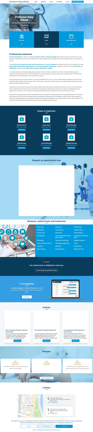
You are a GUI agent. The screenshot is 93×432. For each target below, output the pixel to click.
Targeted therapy (78, 230)
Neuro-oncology (41, 249)
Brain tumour (58, 233)
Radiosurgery (40, 240)
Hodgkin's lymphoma (79, 240)
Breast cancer (40, 227)
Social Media (59, 1)
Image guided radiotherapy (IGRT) (81, 236)
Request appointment (78, 1)
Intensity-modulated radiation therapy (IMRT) (63, 236)
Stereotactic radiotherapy (62, 240)
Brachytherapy (40, 235)
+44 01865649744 (54, 402)
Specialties (43, 1)
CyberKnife (40, 246)
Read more (21, 129)
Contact (67, 1)
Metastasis (58, 246)
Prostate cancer (41, 233)
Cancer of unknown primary (44, 243)
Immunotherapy (59, 230)
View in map (30, 405)
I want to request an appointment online (46, 270)
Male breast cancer (79, 249)
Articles (51, 1)
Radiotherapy (40, 230)
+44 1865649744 (54, 413)
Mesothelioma (77, 246)
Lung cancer (58, 227)
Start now (26, 297)
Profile (35, 1)
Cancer (76, 243)
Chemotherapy (78, 227)
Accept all (64, 426)
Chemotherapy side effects (62, 243)
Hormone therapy (78, 233)
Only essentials (46, 426)
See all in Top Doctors (46, 378)
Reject (28, 426)
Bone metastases (59, 249)
